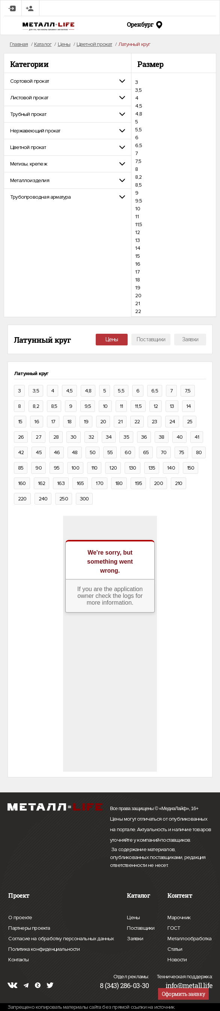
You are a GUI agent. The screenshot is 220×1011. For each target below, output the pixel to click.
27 (38, 437)
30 (73, 437)
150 (190, 468)
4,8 (138, 114)
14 (137, 248)
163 (61, 483)
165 (80, 483)
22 (137, 311)
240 (43, 499)
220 (22, 499)
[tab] (67, 81)
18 (137, 280)
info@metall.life (189, 985)
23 (154, 421)
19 (137, 287)
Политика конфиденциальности (43, 949)
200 (158, 483)
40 (179, 437)
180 (119, 483)
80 (199, 452)
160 (22, 483)
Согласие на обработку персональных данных (61, 938)
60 (128, 452)
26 (21, 437)
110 (94, 468)
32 (91, 437)
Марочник (178, 916)
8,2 (138, 177)
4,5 (138, 106)
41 (196, 437)
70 (163, 452)
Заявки (190, 339)
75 (181, 452)
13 (137, 240)
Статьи (174, 948)
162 (41, 483)
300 (84, 499)
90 (38, 468)
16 (137, 264)
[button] (67, 81)
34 (109, 437)
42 (21, 452)
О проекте (20, 917)
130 (132, 468)
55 (110, 452)
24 (172, 421)
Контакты (18, 959)
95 (56, 468)
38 (161, 437)
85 (20, 468)
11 (136, 216)
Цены (111, 339)
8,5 (138, 185)
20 (138, 295)
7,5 (138, 161)
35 (126, 437)
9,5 (138, 201)
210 (178, 483)
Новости (176, 959)
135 (151, 468)
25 (189, 421)
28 (56, 437)
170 (99, 483)
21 (137, 303)
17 (137, 272)
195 (138, 483)
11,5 (138, 224)
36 (144, 437)
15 (137, 256)
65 (146, 452)
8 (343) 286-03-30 (124, 985)
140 (171, 468)
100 (75, 468)
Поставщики (151, 339)
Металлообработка (189, 937)
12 (137, 232)
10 (137, 208)
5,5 (138, 129)
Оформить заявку (183, 993)
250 (63, 499)
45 (38, 452)
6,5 (138, 145)
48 (74, 452)
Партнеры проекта (29, 928)
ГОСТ (173, 927)
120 (113, 468)
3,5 (138, 90)
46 (57, 452)
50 (92, 452)
